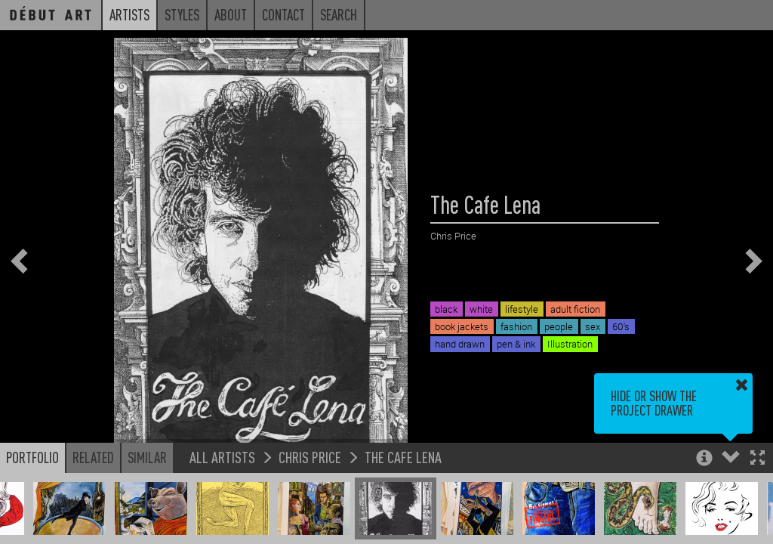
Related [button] (93, 457)
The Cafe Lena (403, 457)
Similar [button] (147, 457)
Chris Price (310, 457)
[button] (757, 459)
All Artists (222, 457)
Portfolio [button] (32, 457)
